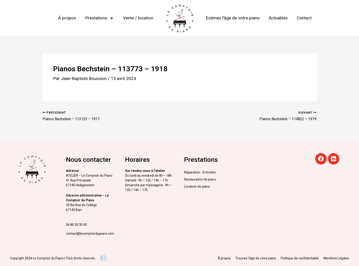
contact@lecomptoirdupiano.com (90, 233)
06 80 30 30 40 (76, 224)
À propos (67, 18)
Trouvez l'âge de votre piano (255, 258)
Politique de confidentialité (300, 258)
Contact (304, 18)
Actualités (278, 18)
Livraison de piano (197, 186)
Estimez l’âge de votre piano (233, 18)
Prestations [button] (99, 18)
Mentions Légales (336, 258)
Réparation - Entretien (200, 172)
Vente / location (138, 18)
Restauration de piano (200, 179)
